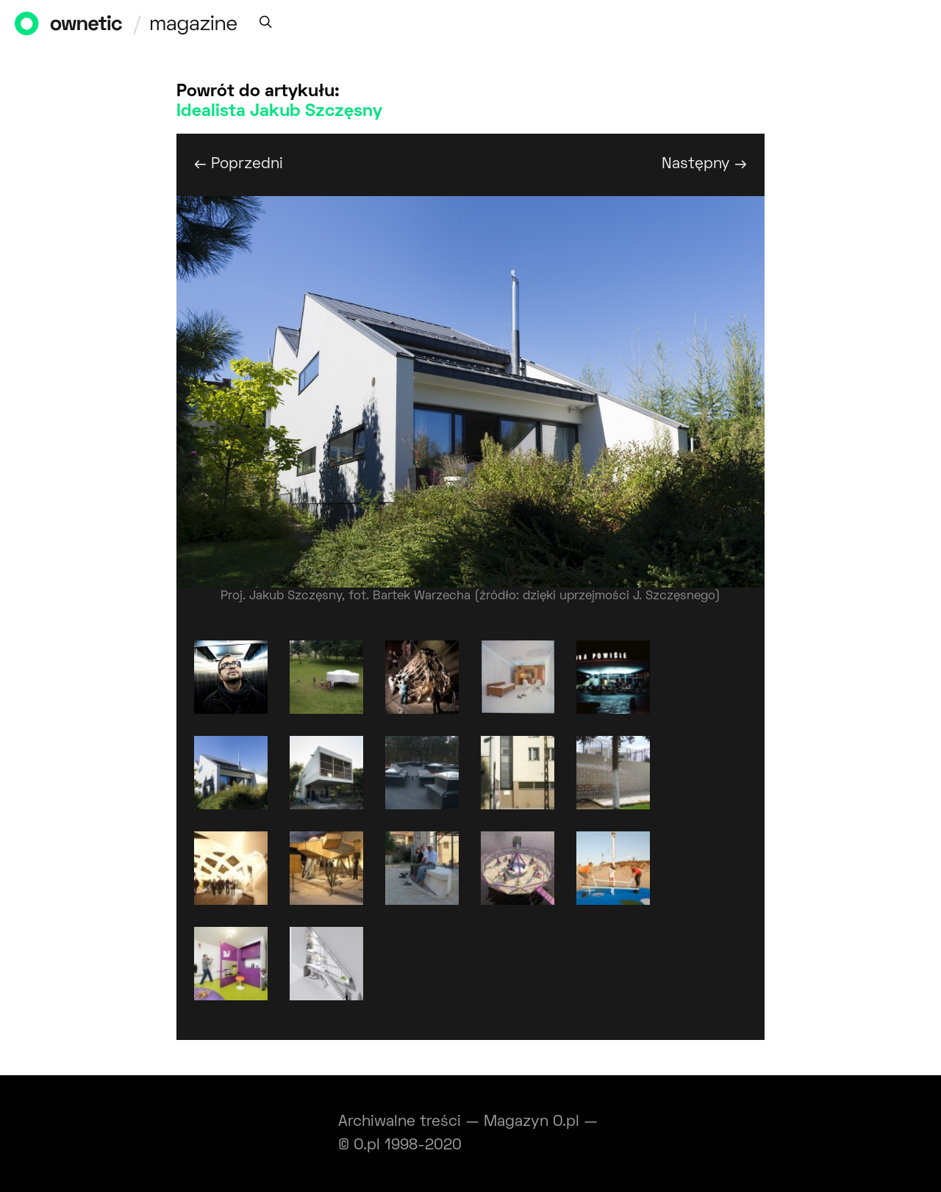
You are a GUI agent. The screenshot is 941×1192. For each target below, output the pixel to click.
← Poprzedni (238, 164)
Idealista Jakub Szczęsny (279, 112)
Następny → (704, 164)
